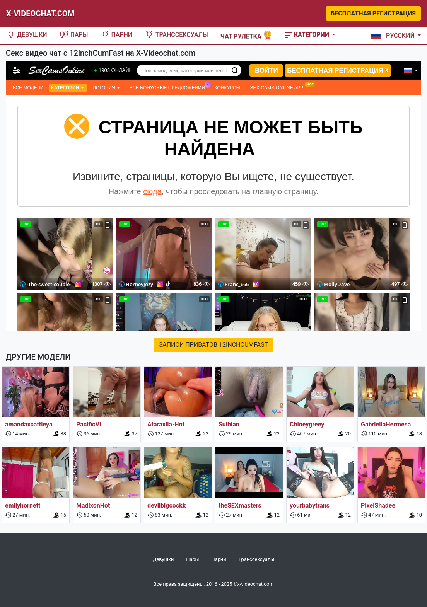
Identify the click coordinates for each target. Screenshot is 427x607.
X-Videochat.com (40, 13)
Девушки (26, 34)
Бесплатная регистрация (373, 13)
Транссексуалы (176, 34)
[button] (394, 35)
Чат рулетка (246, 35)
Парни (117, 34)
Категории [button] (308, 34)
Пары (74, 34)
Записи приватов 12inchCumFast (213, 344)
